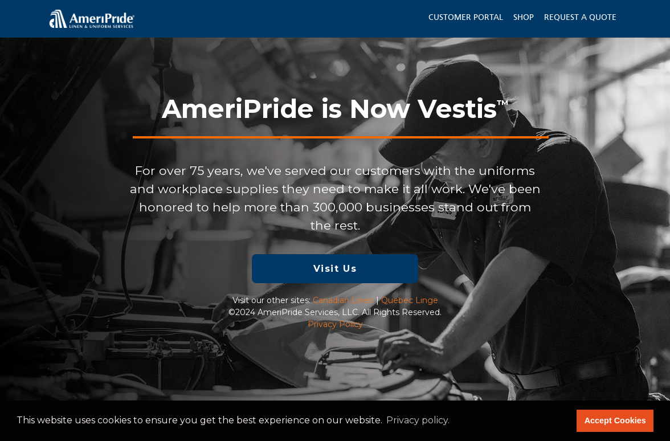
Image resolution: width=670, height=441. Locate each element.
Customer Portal (465, 18)
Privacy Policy (335, 324)
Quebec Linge (409, 300)
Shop (523, 18)
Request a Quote (580, 18)
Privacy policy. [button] (418, 420)
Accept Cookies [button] (615, 420)
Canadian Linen (343, 300)
